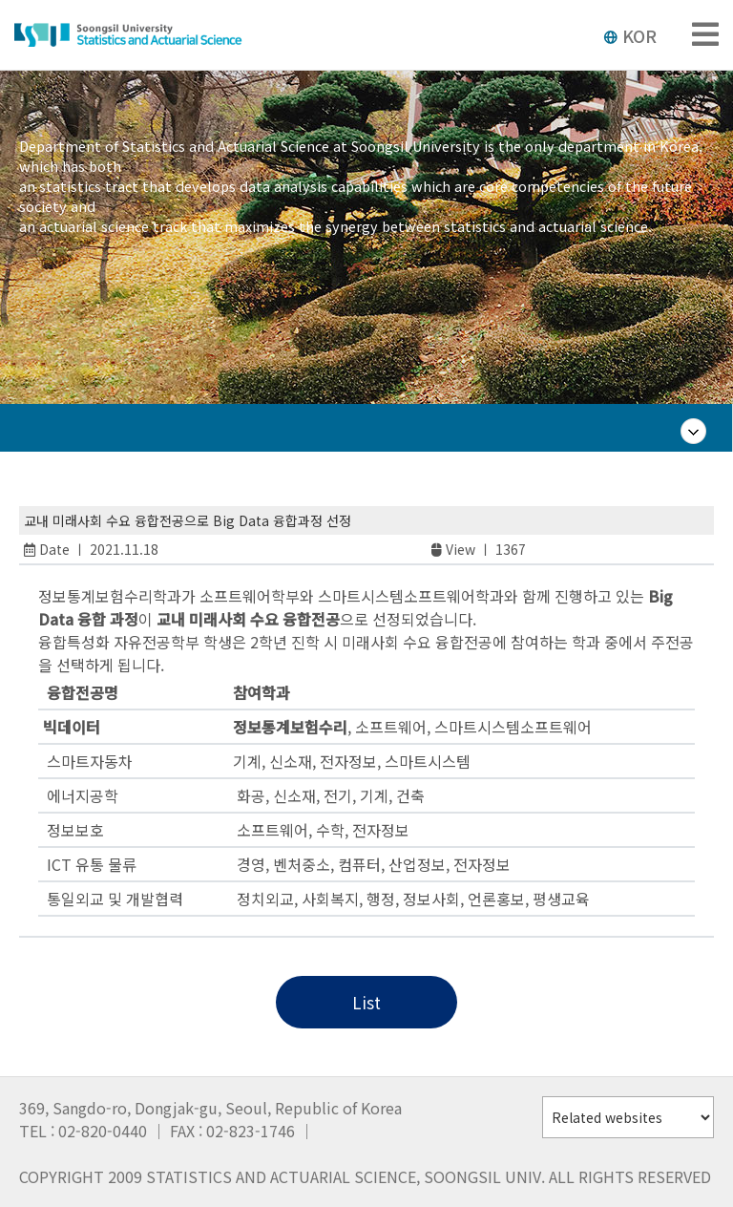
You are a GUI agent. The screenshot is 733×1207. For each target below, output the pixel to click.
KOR (630, 35)
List (366, 1002)
